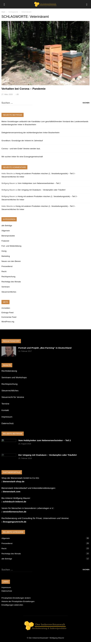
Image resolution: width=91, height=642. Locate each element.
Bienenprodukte (8, 236)
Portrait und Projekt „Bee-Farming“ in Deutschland (45, 348)
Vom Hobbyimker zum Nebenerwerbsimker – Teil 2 (39, 183)
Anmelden (5, 308)
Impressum (6, 417)
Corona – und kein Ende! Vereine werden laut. (20, 148)
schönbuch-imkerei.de (14, 501)
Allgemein (5, 231)
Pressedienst (6, 266)
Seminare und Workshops (14, 377)
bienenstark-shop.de (13, 481)
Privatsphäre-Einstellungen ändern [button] (16, 598)
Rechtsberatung (9, 371)
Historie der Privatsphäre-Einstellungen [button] (17, 601)
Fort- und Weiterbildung (11, 246)
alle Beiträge (6, 225)
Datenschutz (7, 423)
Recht (3, 271)
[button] (87, 4)
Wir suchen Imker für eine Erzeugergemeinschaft (22, 157)
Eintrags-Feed (7, 312)
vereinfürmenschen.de (14, 511)
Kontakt (5, 410)
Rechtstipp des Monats (11, 282)
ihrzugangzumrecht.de (14, 521)
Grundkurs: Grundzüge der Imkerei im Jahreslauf (22, 140)
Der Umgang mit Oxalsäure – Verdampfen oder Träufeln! (42, 190)
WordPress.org (7, 321)
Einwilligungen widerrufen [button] (12, 605)
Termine (5, 403)
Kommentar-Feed (8, 317)
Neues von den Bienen (11, 261)
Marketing (5, 256)
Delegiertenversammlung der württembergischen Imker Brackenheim (30, 132)
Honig (3, 251)
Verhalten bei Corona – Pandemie (23, 88)
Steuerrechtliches (8, 292)
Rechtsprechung (8, 276)
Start (3, 12)
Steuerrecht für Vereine (12, 397)
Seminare (5, 287)
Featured (5, 241)
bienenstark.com (11, 491)
